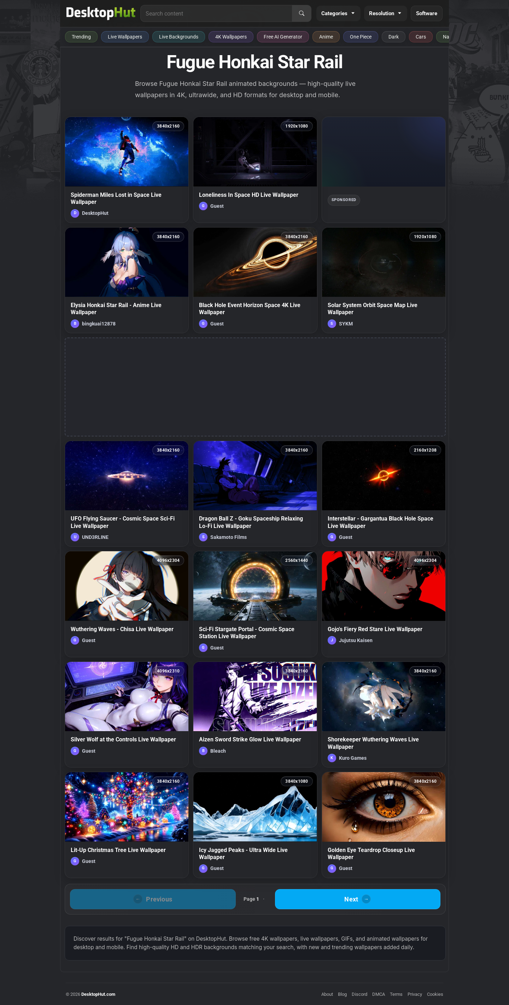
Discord (359, 994)
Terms (396, 994)
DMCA (378, 994)
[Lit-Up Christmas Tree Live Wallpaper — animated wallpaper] (126, 824)
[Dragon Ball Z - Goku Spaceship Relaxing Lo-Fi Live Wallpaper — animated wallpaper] (255, 493)
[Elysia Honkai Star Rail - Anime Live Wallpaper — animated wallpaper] (126, 280)
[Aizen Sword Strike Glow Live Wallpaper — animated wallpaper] (255, 714)
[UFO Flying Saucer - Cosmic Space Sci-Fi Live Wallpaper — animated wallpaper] (126, 493)
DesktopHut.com (98, 994)
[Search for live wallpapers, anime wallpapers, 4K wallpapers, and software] (216, 13)
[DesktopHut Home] (100, 13)
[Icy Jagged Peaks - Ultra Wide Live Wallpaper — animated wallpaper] (255, 824)
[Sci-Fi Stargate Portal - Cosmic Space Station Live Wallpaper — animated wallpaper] (255, 604)
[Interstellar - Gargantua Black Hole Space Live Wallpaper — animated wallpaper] (383, 493)
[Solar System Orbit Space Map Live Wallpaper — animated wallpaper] (383, 280)
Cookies (435, 994)
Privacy (415, 994)
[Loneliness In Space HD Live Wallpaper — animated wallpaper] (255, 169)
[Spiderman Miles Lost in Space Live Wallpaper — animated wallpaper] (126, 169)
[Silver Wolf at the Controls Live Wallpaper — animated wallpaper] (126, 714)
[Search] (301, 13)
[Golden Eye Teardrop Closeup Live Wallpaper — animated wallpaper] (383, 824)
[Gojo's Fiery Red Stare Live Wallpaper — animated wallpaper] (383, 604)
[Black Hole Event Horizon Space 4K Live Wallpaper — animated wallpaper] (255, 280)
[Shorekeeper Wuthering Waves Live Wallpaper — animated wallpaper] (383, 714)
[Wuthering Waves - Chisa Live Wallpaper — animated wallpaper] (126, 604)
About (327, 994)
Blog (342, 994)
